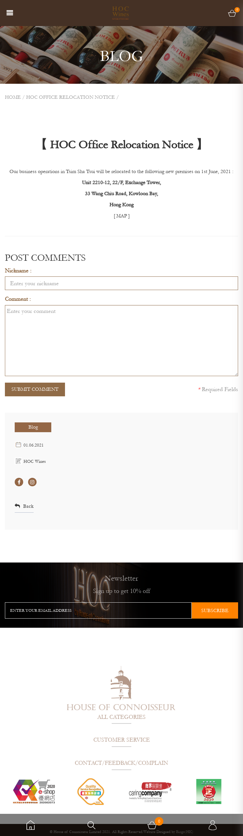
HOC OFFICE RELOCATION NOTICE (70, 97)
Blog (33, 427)
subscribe (215, 610)
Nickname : (18, 270)
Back (24, 506)
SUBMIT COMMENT (34, 389)
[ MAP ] (122, 216)
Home (13, 97)
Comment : (18, 299)
